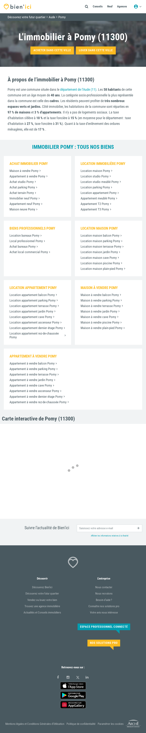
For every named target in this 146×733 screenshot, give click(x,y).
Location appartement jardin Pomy (31, 311)
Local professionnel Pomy (26, 241)
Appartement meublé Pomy (98, 198)
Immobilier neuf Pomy (23, 198)
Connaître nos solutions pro (103, 606)
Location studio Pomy (95, 176)
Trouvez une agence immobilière (42, 606)
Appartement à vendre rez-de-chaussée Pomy (38, 402)
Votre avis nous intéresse (104, 612)
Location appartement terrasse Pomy (33, 306)
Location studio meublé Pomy (100, 182)
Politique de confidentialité (81, 724)
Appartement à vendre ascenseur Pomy (34, 391)
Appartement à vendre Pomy (27, 176)
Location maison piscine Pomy (100, 263)
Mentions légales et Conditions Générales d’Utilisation (34, 724)
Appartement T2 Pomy (95, 204)
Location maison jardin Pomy (99, 252)
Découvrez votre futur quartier (42, 593)
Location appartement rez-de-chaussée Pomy (34, 335)
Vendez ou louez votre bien (42, 600)
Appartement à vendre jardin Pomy (31, 380)
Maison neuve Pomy (22, 209)
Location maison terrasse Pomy (101, 246)
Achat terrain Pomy (22, 193)
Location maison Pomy (95, 171)
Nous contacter (103, 587)
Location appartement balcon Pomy (32, 295)
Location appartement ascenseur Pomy (34, 322)
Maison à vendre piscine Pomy (100, 322)
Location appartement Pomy (99, 193)
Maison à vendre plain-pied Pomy (101, 328)
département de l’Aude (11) (78, 89)
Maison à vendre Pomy (24, 171)
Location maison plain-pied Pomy (102, 269)
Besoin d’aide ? (104, 600)
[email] (109, 528)
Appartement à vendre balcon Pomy (32, 363)
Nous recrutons (104, 593)
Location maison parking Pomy (100, 241)
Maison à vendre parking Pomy (100, 300)
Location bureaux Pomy (24, 235)
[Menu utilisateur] (137, 6)
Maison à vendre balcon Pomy (100, 295)
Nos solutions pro (104, 643)
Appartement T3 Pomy (95, 209)
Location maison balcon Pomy (100, 235)
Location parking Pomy (95, 187)
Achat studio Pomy (22, 182)
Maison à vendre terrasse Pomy (101, 306)
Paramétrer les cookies (111, 724)
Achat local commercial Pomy (29, 252)
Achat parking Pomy (22, 187)
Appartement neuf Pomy (25, 204)
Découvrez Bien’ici (42, 587)
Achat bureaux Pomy (23, 246)
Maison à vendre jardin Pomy (99, 311)
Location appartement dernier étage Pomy (36, 328)
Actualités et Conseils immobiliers (42, 612)
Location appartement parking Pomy (33, 300)
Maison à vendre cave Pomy (98, 317)
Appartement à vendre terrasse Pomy (33, 374)
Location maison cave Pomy (99, 258)
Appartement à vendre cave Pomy (31, 385)
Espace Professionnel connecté (104, 626)
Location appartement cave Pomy (31, 317)
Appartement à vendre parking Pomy (32, 369)
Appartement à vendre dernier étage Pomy (36, 396)
